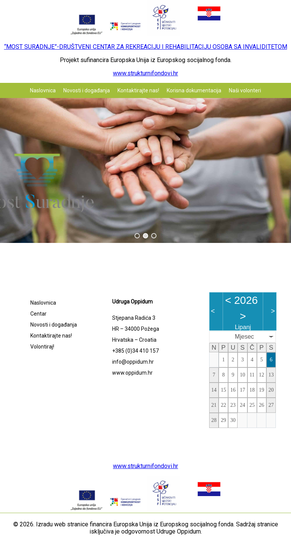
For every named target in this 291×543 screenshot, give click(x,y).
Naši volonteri (245, 90)
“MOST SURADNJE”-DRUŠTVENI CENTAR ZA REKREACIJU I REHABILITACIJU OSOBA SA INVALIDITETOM (145, 46)
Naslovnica (43, 90)
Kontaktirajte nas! (138, 90)
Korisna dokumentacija (194, 90)
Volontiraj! (42, 347)
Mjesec (244, 336)
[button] (137, 235)
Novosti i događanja (86, 90)
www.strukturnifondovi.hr (145, 73)
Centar (38, 314)
